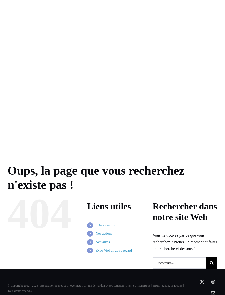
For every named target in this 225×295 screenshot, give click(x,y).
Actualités (103, 242)
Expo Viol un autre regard (114, 250)
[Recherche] (211, 263)
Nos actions (104, 233)
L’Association (105, 225)
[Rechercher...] (179, 263)
